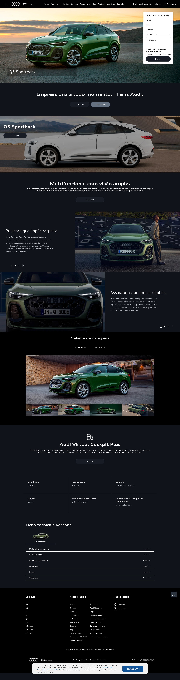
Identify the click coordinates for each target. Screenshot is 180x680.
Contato (120, 4)
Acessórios (91, 4)
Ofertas (65, 4)
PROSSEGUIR (133, 668)
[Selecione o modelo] (158, 34)
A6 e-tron (29, 626)
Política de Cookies (55, 670)
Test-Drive (100, 104)
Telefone (150, 54)
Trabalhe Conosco (77, 633)
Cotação (80, 104)
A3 (27, 608)
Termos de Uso (96, 633)
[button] (23, 265)
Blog (71, 630)
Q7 (27, 619)
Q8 (27, 622)
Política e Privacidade (98, 637)
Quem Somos (95, 622)
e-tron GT (29, 633)
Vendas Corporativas (106, 4)
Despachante (95, 630)
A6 (27, 612)
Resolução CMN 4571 (78, 637)
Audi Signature (96, 608)
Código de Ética (76, 640)
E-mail (159, 54)
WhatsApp (168, 54)
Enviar (158, 59)
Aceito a (157, 49)
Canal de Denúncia (97, 626)
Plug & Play (74, 622)
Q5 (27, 615)
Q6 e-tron (29, 630)
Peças (82, 4)
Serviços (74, 4)
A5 (27, 604)
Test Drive (73, 619)
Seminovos (56, 4)
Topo (173, 594)
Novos (46, 4)
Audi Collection (96, 615)
